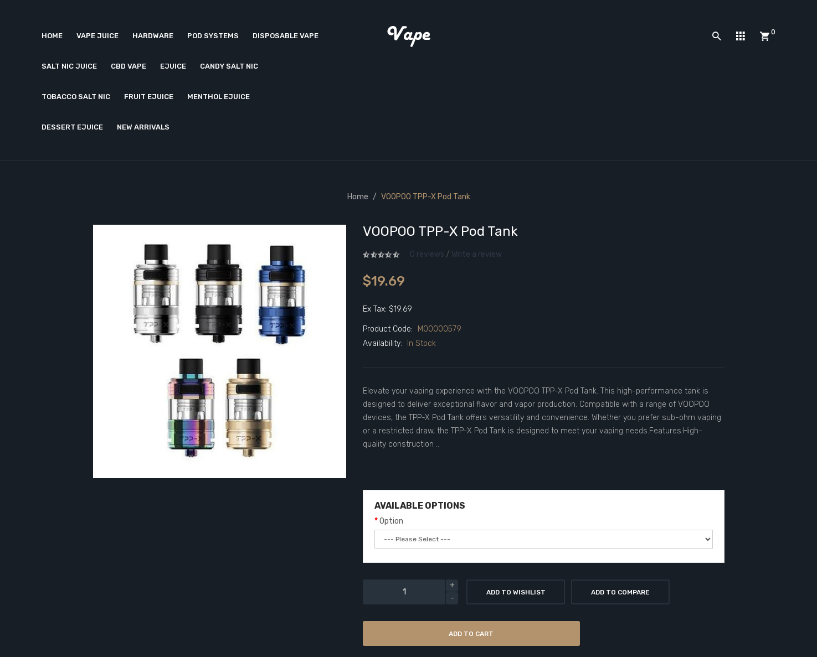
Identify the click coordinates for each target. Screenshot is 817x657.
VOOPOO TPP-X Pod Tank (425, 196)
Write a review (476, 254)
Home (357, 196)
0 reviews (427, 254)
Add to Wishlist (516, 592)
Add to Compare (620, 592)
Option (391, 521)
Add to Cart (471, 634)
